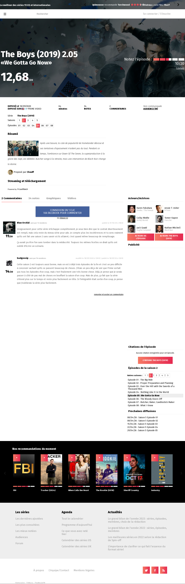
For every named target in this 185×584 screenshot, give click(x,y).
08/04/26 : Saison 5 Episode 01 (142, 417)
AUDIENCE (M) (150, 109)
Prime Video (34, 109)
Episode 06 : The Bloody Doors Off (145, 399)
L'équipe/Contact (59, 570)
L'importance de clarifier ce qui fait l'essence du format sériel (136, 548)
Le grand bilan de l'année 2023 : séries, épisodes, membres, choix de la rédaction (137, 520)
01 (19, 125)
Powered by (18, 189)
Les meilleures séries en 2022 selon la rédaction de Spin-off (137, 539)
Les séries (22, 512)
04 (33, 125)
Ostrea (97, 5)
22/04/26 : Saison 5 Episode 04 (142, 427)
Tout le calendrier (72, 518)
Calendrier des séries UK (76, 546)
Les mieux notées (25, 530)
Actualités (115, 512)
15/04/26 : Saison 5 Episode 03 (142, 424)
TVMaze (29, 583)
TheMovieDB (40, 583)
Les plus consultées (27, 524)
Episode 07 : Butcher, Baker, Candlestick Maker (151, 402)
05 (38, 125)
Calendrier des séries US (76, 540)
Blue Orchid (23, 223)
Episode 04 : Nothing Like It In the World (148, 392)
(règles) (180, 68)
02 (24, 125)
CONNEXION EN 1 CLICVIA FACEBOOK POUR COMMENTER (62, 211)
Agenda (67, 512)
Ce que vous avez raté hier (75, 532)
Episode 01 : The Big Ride (140, 380)
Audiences (21, 537)
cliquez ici (64, 218)
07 (47, 125)
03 (28, 125)
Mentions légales (84, 570)
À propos (38, 570)
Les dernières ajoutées (29, 518)
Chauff (30, 172)
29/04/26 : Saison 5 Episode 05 (142, 430)
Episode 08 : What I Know (140, 405)
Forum (19, 543)
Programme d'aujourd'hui (77, 524)
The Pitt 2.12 (119, 5)
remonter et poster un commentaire (108, 294)
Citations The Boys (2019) (155, 360)
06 (42, 125)
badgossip (22, 258)
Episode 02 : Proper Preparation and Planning (150, 383)
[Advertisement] (144, 147)
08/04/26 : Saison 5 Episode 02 (142, 420)
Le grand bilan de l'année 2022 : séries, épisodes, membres (137, 529)
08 (52, 125)
